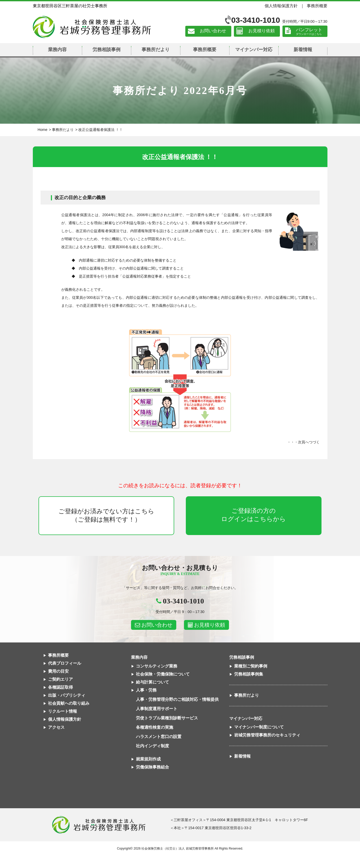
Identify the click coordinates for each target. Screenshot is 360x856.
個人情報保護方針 (281, 5)
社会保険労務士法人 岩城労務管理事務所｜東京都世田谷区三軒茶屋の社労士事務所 (92, 27)
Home (43, 130)
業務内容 (57, 49)
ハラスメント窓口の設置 (158, 736)
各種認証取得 (60, 687)
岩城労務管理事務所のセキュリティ (267, 735)
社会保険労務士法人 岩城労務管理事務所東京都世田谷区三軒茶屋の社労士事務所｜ (98, 825)
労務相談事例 (106, 49)
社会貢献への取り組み (68, 703)
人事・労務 (146, 690)
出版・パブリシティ (66, 695)
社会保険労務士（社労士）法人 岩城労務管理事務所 (177, 848)
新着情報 (303, 49)
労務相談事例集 (248, 674)
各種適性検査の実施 (154, 727)
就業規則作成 (148, 759)
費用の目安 (58, 671)
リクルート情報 (62, 711)
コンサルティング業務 (156, 666)
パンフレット (309, 29)
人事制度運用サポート (156, 708)
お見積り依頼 (261, 31)
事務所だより (156, 49)
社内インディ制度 (152, 746)
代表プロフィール (64, 663)
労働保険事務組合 (152, 767)
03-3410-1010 (255, 20)
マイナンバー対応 (253, 49)
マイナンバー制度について (259, 727)
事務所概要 (317, 5)
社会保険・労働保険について (163, 674)
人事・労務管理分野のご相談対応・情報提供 (177, 699)
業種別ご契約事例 (250, 666)
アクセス (56, 727)
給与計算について (152, 682)
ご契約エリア (60, 679)
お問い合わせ (213, 31)
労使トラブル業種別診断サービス (167, 718)
